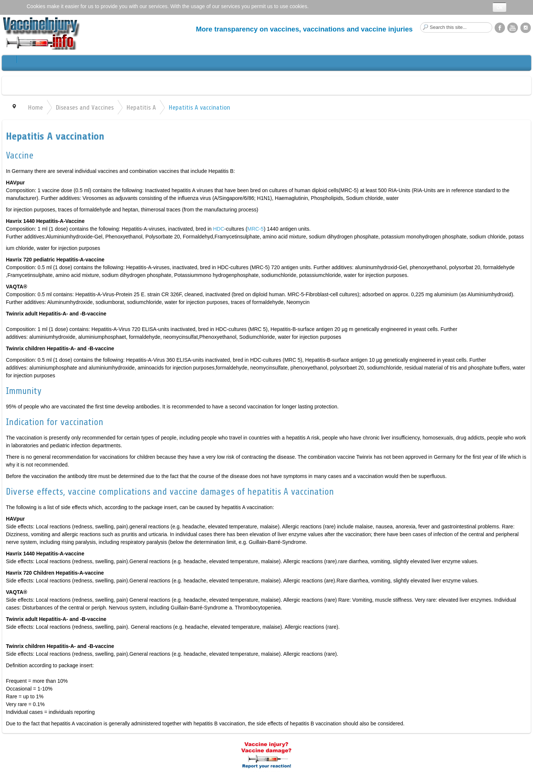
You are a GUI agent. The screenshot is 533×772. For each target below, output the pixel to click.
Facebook (499, 27)
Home (35, 107)
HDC (218, 229)
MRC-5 (255, 229)
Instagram (525, 27)
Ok (499, 7)
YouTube (512, 27)
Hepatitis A (141, 107)
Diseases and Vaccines (85, 107)
